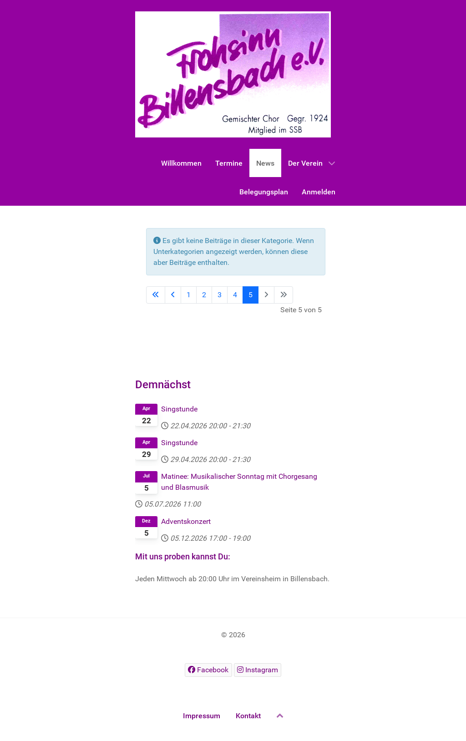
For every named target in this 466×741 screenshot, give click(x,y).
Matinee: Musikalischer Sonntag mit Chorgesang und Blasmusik (239, 482)
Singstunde (179, 409)
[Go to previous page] (173, 295)
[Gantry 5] (233, 74)
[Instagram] (258, 669)
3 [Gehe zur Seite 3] (220, 294)
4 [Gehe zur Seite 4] (235, 294)
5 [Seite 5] (250, 294)
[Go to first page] (155, 295)
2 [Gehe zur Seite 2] (204, 294)
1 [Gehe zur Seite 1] (189, 294)
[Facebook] (208, 669)
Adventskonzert (186, 521)
